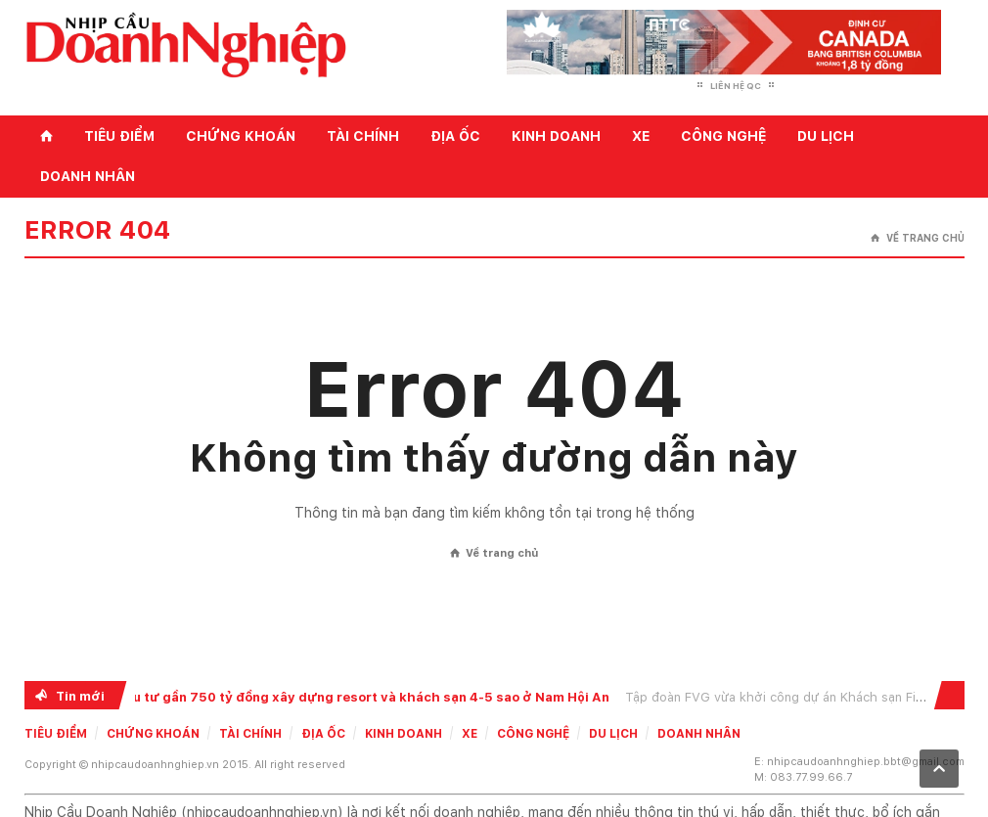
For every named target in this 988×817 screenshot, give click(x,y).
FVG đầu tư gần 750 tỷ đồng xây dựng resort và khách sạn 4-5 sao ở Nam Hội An (351, 697)
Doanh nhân (87, 176)
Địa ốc (455, 136)
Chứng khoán (240, 136)
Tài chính (363, 136)
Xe (641, 136)
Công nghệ (723, 136)
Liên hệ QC (736, 85)
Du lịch (825, 136)
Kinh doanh (556, 136)
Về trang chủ (918, 238)
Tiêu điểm (119, 136)
